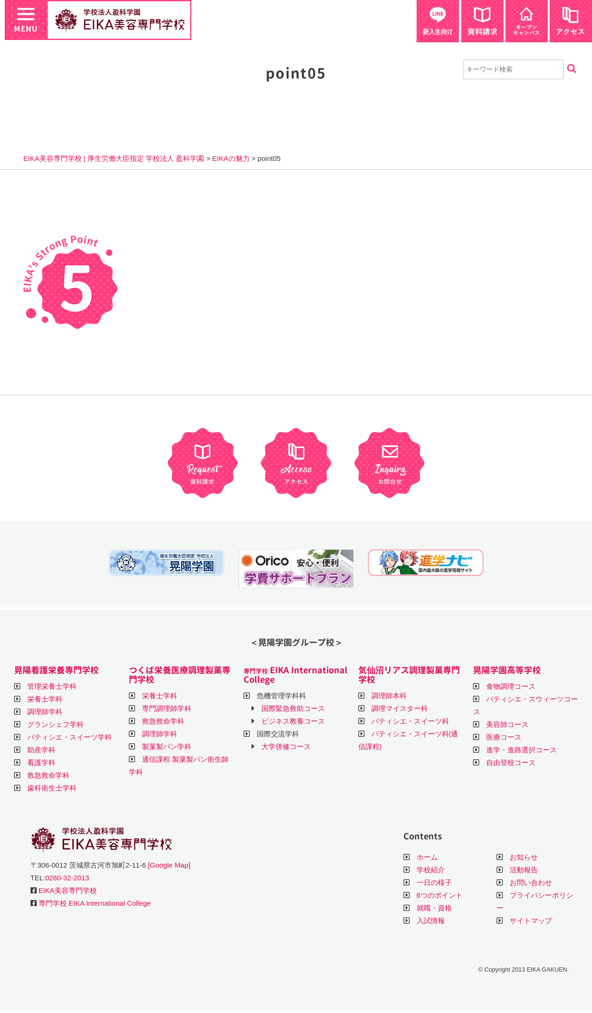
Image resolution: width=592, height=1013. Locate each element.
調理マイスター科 (399, 708)
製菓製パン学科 (166, 746)
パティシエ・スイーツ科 (410, 721)
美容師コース (507, 724)
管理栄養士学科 (52, 686)
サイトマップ (531, 921)
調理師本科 (389, 696)
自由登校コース (511, 762)
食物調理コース (511, 686)
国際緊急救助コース (293, 708)
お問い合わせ (531, 882)
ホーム (427, 857)
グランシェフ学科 (55, 724)
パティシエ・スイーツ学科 (69, 737)
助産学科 (41, 750)
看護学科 (41, 762)
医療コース (503, 737)
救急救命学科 (48, 775)
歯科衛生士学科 (52, 788)
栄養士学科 (45, 699)
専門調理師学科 (166, 708)
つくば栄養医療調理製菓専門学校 (179, 675)
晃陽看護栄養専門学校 (56, 670)
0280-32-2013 (67, 878)
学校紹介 (431, 870)
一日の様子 (434, 882)
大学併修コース (286, 746)
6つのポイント (440, 895)
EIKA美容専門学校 (68, 890)
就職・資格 (434, 908)
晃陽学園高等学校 (507, 670)
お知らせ (524, 857)
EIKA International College (295, 675)
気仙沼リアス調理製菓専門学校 (409, 675)
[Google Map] (169, 865)
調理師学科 (45, 712)
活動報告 (524, 870)
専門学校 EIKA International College (95, 903)
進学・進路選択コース (521, 750)
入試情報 (431, 921)
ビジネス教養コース (293, 721)
